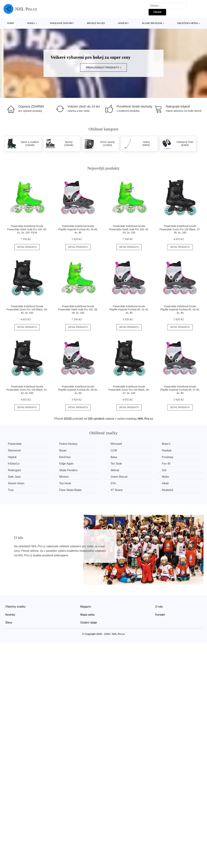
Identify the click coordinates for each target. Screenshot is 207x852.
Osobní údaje (88, 622)
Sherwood (14, 450)
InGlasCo (14, 463)
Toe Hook (65, 483)
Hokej (31, 23)
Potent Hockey (68, 443)
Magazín (85, 606)
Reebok (167, 450)
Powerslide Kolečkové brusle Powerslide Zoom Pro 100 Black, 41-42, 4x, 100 (27, 389)
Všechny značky (15, 606)
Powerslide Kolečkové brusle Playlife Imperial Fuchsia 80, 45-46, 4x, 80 (78, 229)
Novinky (10, 614)
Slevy (8, 622)
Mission (64, 476)
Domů (10, 23)
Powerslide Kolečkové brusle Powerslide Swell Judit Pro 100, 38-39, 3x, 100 (78, 309)
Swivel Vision (16, 483)
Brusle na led (96, 23)
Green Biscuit (119, 476)
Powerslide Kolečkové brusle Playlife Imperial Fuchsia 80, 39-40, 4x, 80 (78, 389)
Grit (164, 470)
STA (113, 483)
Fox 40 (166, 463)
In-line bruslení (152, 23)
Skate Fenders (68, 470)
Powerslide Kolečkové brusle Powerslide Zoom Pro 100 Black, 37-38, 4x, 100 (180, 229)
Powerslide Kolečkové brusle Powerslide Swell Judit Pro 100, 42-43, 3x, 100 (129, 229)
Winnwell (116, 443)
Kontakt (160, 614)
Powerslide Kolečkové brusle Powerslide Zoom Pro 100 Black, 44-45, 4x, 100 (27, 309)
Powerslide (15, 443)
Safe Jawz (14, 476)
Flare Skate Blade (70, 490)
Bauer (63, 450)
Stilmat (115, 470)
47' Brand (116, 490)
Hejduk (12, 457)
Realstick (167, 490)
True (11, 490)
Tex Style (116, 463)
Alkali (165, 483)
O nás (159, 606)
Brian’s (166, 443)
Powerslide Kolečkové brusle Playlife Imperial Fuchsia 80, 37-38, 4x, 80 (180, 389)
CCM (114, 450)
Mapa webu (87, 614)
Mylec (165, 476)
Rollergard (14, 470)
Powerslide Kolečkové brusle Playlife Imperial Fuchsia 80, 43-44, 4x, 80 (180, 309)
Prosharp (167, 457)
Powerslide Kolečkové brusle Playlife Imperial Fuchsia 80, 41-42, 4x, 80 (129, 309)
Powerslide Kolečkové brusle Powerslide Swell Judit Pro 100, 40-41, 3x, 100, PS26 (27, 229)
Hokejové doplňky (62, 23)
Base (114, 457)
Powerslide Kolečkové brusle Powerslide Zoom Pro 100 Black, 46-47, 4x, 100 (129, 389)
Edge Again (66, 463)
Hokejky (123, 23)
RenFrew (65, 457)
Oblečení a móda (187, 23)
